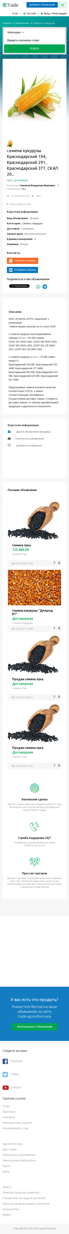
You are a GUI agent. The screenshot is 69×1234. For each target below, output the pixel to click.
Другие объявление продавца (33, 431)
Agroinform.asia (12, 1143)
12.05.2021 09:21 (23, 697)
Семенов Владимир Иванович (37, 185)
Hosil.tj (7, 1187)
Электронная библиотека (19, 1160)
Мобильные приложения (19, 1154)
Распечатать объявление (29, 438)
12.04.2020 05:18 (20, 196)
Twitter (11, 1074)
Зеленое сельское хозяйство (21, 1192)
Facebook (12, 1061)
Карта (6, 1165)
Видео (7, 1214)
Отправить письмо (22, 270)
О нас (6, 1106)
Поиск (34, 48)
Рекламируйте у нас (16, 1128)
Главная (7, 23)
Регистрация (59, 13)
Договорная (21, 180)
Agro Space (10, 1149)
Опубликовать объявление (34, 1026)
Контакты (9, 1117)
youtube (12, 1088)
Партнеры (9, 1111)
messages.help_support (17, 1122)
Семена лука (21, 545)
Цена (6, 1171)
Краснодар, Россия (20, 204)
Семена (37, 23)
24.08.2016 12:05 (23, 766)
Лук (25, 554)
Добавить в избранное (29, 445)
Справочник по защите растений (24, 1198)
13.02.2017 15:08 (23, 628)
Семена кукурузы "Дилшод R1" (32, 612)
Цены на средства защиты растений (26, 1203)
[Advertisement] (34, 951)
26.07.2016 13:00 (23, 563)
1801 (38, 196)
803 (23, 189)
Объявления (22, 23)
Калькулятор (11, 1209)
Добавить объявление (42, 4)
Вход (47, 13)
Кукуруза (50, 23)
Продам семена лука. (28, 679)
